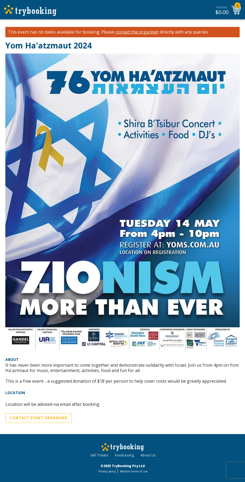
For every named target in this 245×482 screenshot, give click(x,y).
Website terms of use (133, 471)
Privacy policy (107, 471)
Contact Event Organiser (38, 417)
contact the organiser (137, 32)
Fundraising (124, 455)
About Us (148, 455)
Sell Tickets (99, 455)
